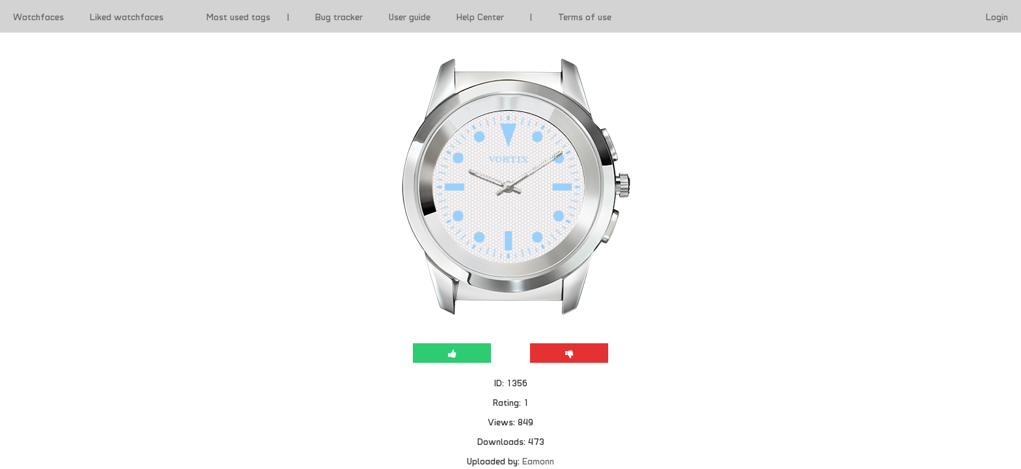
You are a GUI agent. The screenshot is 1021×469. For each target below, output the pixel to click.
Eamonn (538, 460)
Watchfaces (38, 16)
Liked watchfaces (126, 16)
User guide (409, 16)
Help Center (480, 16)
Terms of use (584, 16)
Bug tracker (339, 16)
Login (997, 16)
